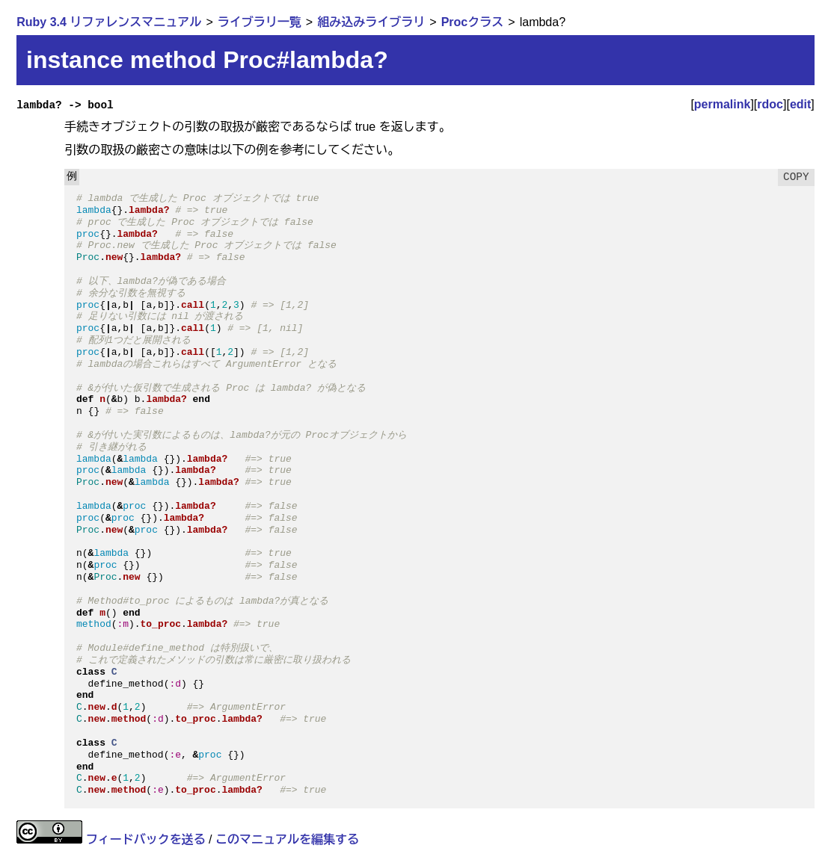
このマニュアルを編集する (287, 839)
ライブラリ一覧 (259, 22)
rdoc (770, 104)
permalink (722, 104)
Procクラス (472, 22)
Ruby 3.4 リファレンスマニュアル (108, 22)
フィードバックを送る (146, 839)
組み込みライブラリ (371, 22)
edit (800, 104)
